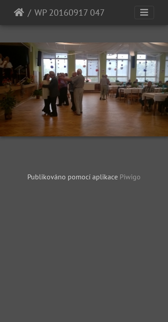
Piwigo (130, 176)
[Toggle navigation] (144, 12)
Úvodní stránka (19, 12)
